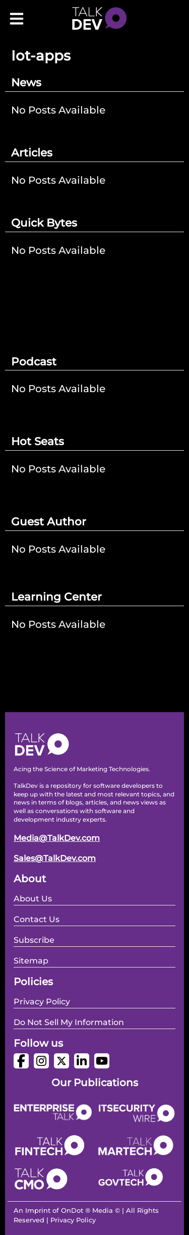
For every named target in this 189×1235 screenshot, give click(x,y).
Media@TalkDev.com (57, 838)
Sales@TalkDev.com (55, 858)
